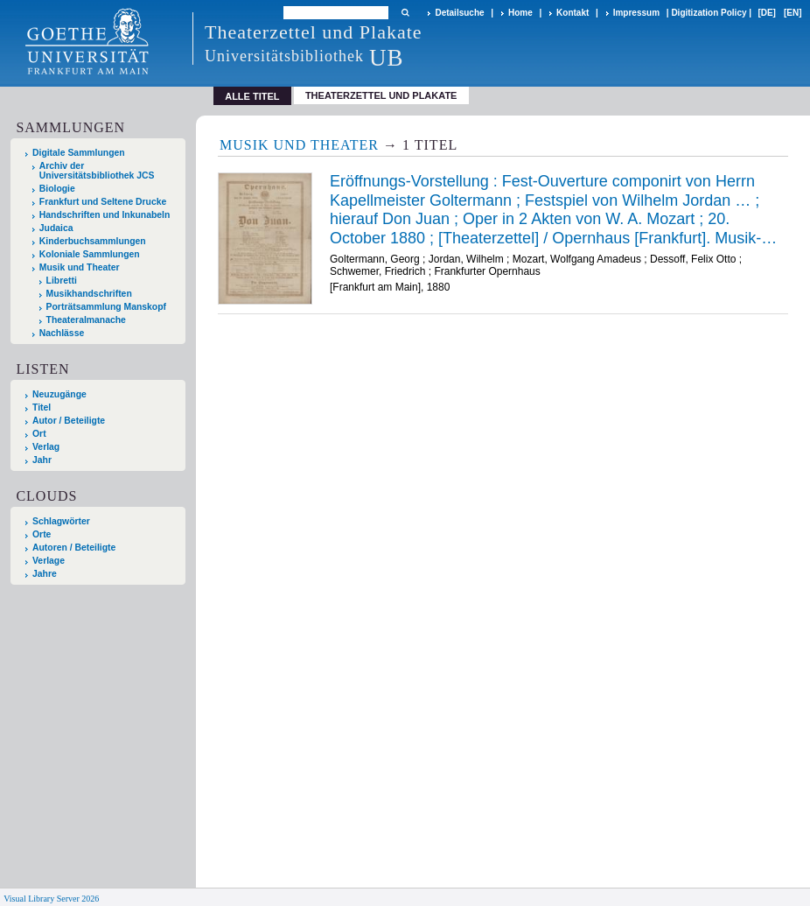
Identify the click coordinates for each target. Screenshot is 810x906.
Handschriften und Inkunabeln (105, 215)
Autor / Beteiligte (68, 420)
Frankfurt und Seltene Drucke (103, 202)
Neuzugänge (59, 394)
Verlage (48, 560)
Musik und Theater (79, 267)
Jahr (42, 460)
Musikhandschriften (89, 293)
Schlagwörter (61, 521)
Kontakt (572, 13)
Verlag (45, 447)
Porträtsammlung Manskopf (106, 307)
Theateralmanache (86, 320)
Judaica (56, 228)
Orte (41, 534)
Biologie (57, 188)
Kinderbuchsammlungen (92, 241)
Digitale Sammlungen (78, 153)
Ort (39, 434)
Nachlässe (61, 333)
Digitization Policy (708, 13)
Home (520, 13)
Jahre (44, 574)
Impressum (636, 13)
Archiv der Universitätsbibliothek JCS (97, 170)
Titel (41, 407)
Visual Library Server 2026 (51, 898)
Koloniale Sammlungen (89, 254)
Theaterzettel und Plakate (381, 95)
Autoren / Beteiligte (73, 547)
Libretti (61, 280)
